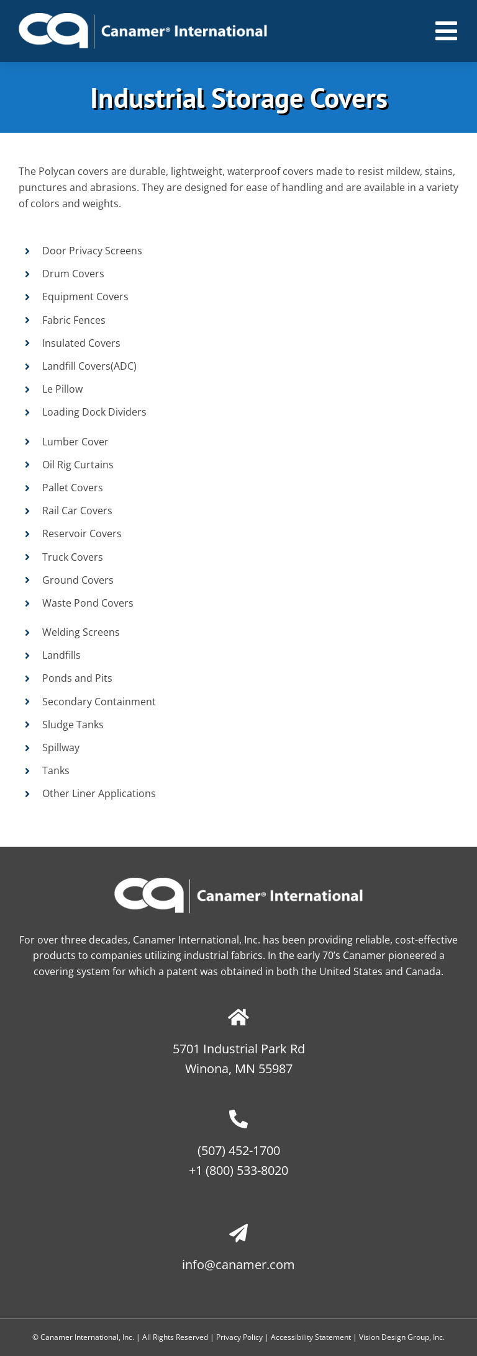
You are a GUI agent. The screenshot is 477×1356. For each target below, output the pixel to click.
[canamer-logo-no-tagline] (143, 18)
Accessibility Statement (311, 1337)
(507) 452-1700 (239, 1150)
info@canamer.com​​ (238, 1264)
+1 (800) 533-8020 (238, 1170)
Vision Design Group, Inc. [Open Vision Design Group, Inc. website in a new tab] (402, 1337)
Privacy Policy (239, 1337)
